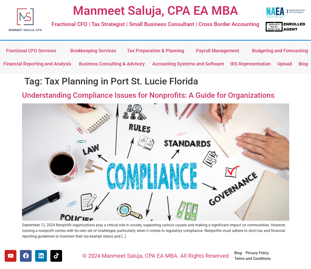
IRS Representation (250, 64)
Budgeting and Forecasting (280, 50)
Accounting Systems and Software (188, 64)
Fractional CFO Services (31, 50)
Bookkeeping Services (93, 50)
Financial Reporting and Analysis (37, 64)
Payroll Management (217, 50)
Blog (303, 64)
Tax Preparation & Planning (155, 50)
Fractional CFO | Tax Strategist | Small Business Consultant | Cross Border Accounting (155, 24)
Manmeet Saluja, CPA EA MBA (155, 11)
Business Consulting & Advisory (112, 64)
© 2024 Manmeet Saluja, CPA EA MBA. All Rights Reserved (155, 256)
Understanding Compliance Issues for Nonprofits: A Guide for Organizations (148, 95)
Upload (284, 64)
